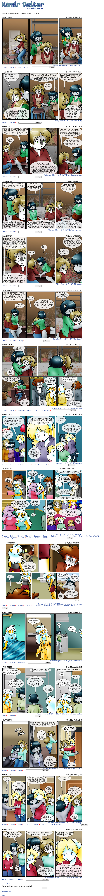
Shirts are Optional (69, 606)
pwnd (37, 538)
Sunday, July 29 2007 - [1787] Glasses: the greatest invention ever (42, 603)
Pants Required (48, 606)
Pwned (44, 538)
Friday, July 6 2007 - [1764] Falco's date (42, 462)
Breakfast (21, 662)
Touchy (20, 341)
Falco (20, 465)
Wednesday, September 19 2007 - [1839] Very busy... (42, 822)
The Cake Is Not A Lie (93, 536)
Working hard (45, 410)
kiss (36, 410)
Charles (21, 410)
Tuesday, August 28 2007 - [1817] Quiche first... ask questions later (42, 713)
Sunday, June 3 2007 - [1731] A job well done (42, 407)
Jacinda (12, 67)
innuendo (36, 824)
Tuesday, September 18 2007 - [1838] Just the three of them (42, 767)
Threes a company (55, 824)
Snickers (37, 536)
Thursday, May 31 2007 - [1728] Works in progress (42, 229)
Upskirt (37, 606)
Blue (74, 536)
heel (43, 824)
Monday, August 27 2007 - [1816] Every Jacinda (42, 660)
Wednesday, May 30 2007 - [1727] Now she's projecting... (42, 174)
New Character (23, 67)
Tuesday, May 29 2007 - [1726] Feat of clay (42, 120)
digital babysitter (10, 538)
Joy (68, 536)
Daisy (12, 536)
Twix (80, 536)
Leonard (28, 465)
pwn (30, 538)
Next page (7, 883)
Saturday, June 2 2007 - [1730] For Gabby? (42, 338)
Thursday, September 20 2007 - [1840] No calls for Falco (42, 877)
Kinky (27, 824)
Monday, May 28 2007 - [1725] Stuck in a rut (42, 64)
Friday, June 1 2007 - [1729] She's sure (42, 283)
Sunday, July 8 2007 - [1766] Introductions (42, 533)
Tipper (29, 410)
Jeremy (4, 536)
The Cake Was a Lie (41, 465)
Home (3, 895)
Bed (58, 606)
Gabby (4, 67)
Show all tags (6, 891)
